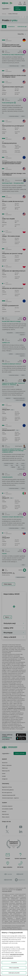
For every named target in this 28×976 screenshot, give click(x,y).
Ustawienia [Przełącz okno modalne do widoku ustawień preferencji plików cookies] (14, 962)
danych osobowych (7, 958)
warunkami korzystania (17, 954)
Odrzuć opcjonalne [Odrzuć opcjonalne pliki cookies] (14, 967)
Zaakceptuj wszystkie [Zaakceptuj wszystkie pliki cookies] (14, 973)
